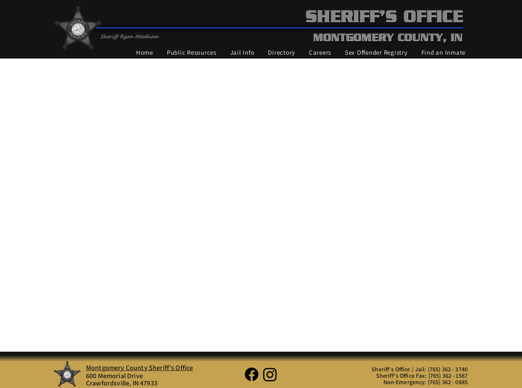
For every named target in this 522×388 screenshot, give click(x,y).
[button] (192, 53)
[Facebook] (252, 374)
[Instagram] (270, 374)
